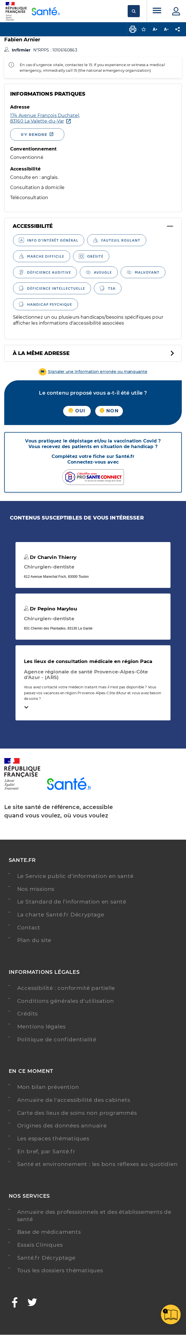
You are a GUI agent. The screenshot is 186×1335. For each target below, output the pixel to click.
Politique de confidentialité (56, 1039)
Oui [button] (76, 410)
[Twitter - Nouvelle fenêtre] (32, 1303)
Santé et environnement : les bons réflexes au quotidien (97, 1164)
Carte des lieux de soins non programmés (77, 1113)
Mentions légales (41, 1026)
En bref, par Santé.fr (46, 1151)
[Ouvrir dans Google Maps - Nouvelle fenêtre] (45, 118)
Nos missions (36, 889)
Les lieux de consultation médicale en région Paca (88, 661)
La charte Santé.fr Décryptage (60, 914)
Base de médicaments (49, 1232)
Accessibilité (33, 226)
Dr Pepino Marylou (50, 609)
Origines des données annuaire (62, 1125)
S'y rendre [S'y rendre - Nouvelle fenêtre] (34, 134)
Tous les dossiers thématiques (60, 1270)
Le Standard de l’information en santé (72, 901)
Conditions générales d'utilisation (65, 1001)
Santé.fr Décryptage (46, 1258)
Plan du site (34, 940)
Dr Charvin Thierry (50, 557)
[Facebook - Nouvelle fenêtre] (15, 1303)
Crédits (27, 1013)
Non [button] (109, 410)
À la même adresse (41, 353)
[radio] (48, 240)
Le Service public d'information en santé (75, 876)
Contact (29, 927)
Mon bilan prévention (48, 1087)
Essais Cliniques (40, 1245)
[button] (93, 371)
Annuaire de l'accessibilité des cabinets (73, 1100)
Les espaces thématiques (53, 1138)
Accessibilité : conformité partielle (66, 988)
